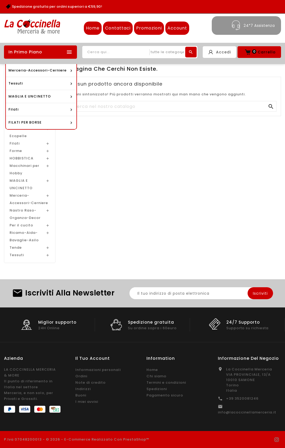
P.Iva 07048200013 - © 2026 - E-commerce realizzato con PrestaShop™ (76, 439)
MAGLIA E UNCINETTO (21, 184)
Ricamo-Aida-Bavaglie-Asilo (24, 236)
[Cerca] (172, 106)
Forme (16, 150)
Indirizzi (83, 388)
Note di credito (90, 382)
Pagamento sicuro (164, 395)
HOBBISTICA (21, 158)
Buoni (80, 395)
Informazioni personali (98, 369)
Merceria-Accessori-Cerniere (29, 199)
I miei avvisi (86, 401)
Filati (15, 143)
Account (177, 28)
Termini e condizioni (166, 382)
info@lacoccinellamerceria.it (247, 412)
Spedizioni (156, 388)
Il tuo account (92, 358)
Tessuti (17, 254)
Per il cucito (21, 225)
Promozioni (149, 28)
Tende (16, 247)
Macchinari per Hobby (24, 169)
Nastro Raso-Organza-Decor (25, 214)
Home (93, 28)
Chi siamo (156, 376)
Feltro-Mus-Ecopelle (22, 132)
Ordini (81, 376)
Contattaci (118, 28)
